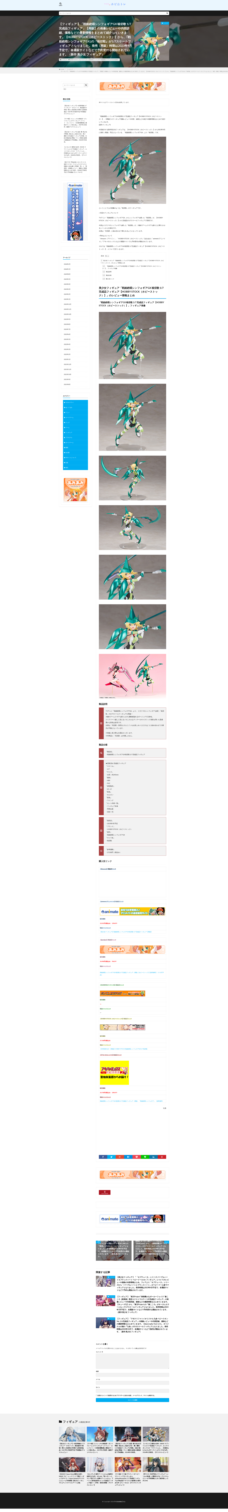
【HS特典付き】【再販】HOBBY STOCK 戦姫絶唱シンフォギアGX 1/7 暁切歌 (123, 1049)
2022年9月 (67, 319)
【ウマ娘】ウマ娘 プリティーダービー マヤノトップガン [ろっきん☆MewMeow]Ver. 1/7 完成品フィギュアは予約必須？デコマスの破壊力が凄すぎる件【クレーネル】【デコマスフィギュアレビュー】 (128, 1479)
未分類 (67, 452)
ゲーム (67, 427)
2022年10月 (67, 314)
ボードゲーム (69, 442)
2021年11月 (67, 369)
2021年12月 (67, 364)
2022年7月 (67, 329)
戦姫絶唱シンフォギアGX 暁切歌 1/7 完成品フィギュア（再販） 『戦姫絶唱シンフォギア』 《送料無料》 (132, 1101)
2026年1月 (67, 269)
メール (98, 1379)
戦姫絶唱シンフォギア (94, 59)
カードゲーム (69, 417)
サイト (98, 1387)
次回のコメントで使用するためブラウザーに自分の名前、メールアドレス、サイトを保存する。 (126, 1395)
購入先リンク (108, 279)
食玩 (66, 467)
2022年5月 (67, 339)
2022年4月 (67, 344)
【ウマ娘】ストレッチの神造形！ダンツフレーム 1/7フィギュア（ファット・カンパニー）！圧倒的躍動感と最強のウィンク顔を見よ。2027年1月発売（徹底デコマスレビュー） (75, 123)
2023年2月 (67, 294)
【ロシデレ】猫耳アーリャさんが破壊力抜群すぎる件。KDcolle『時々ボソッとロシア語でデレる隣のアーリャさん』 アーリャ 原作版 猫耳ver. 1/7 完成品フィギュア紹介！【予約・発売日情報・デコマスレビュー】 (100, 1479)
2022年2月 (67, 354)
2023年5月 (67, 279)
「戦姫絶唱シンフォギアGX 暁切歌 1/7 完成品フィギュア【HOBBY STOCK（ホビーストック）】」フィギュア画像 (131, 267)
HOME (62, 69)
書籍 (66, 447)
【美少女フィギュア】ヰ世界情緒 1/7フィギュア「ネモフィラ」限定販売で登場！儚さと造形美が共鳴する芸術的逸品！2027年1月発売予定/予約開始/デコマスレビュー (75, 110)
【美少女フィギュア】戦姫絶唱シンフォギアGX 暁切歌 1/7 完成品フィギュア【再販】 (126, 932)
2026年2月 (67, 264)
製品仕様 (106, 275)
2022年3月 (67, 349)
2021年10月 (67, 374)
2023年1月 (67, 299)
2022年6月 (67, 334)
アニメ (67, 412)
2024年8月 (67, 274)
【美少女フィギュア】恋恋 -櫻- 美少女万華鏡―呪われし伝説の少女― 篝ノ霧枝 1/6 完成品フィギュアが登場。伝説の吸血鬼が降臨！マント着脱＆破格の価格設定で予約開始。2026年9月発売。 (75, 137)
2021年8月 (67, 384)
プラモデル (68, 437)
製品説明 (106, 271)
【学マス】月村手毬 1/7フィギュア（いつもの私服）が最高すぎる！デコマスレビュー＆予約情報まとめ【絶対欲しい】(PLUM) (156, 1477)
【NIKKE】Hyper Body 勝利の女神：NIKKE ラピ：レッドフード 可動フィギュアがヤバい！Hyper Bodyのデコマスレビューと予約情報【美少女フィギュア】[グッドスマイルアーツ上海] (71, 1478)
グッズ (67, 422)
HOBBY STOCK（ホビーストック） (79, 59)
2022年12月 (67, 304)
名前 (97, 1371)
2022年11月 (67, 309)
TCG (65, 89)
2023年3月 (67, 289)
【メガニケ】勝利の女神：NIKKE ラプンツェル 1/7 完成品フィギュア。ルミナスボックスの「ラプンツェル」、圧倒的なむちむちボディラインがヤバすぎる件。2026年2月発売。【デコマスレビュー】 (75, 152)
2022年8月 (67, 324)
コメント (99, 1352)
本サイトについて (70, 457)
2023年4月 (67, 284)
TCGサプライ (69, 402)
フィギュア (64, 59)
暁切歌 (116, 59)
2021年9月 (67, 379)
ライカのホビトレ (119, 1501)
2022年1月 (67, 359)
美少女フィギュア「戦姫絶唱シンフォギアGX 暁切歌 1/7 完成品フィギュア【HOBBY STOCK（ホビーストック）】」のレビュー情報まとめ (132, 261)
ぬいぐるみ (68, 407)
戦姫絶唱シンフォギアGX (107, 59)
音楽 (66, 462)
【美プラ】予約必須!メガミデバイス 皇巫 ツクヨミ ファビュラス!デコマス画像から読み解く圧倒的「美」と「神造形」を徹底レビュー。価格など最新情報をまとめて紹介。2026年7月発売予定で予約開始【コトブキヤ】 (75, 167)
